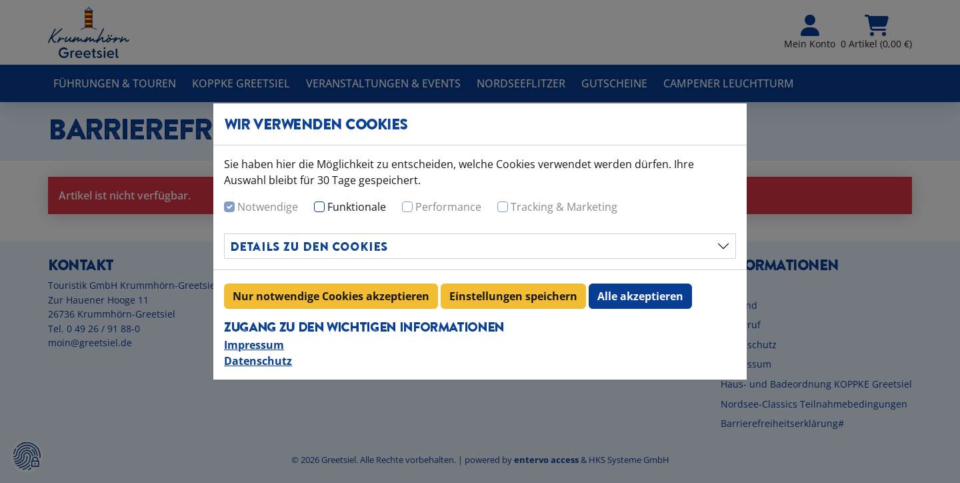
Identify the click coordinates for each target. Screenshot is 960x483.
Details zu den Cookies (309, 246)
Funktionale (356, 206)
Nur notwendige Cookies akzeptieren (331, 296)
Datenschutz (258, 361)
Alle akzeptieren (640, 296)
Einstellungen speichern (513, 296)
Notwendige (267, 206)
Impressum (254, 345)
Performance (448, 206)
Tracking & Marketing (564, 206)
